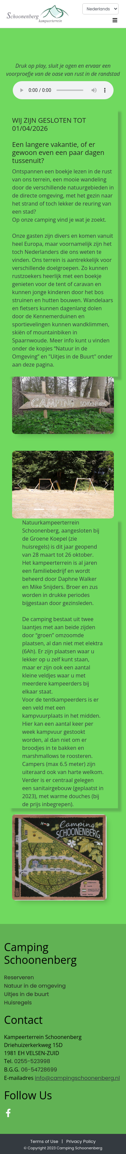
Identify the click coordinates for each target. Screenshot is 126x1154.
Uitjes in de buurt (26, 994)
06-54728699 (39, 1070)
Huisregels (18, 1002)
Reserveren (19, 977)
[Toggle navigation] (115, 19)
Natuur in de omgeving (35, 986)
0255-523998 (32, 1061)
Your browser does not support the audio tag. (63, 90)
